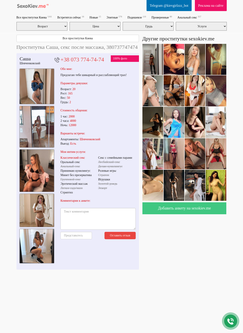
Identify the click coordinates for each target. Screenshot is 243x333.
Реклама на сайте (210, 5)
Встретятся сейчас (70, 17)
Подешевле (136, 17)
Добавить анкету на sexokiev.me (184, 208)
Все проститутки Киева (34, 17)
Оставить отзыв (120, 235)
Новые (95, 17)
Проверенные (162, 17)
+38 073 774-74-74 (82, 59)
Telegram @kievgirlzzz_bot (169, 5)
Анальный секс (189, 17)
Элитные (114, 17)
